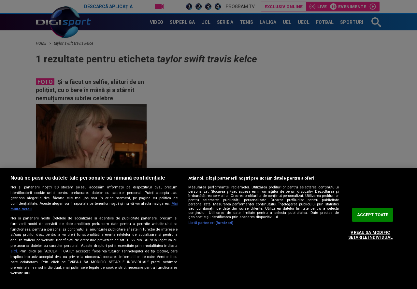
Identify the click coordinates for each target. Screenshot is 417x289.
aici (13, 251)
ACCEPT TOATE (372, 214)
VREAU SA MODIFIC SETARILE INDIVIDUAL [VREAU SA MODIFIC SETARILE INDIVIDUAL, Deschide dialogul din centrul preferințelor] (370, 235)
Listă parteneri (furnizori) (210, 223)
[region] (208, 228)
